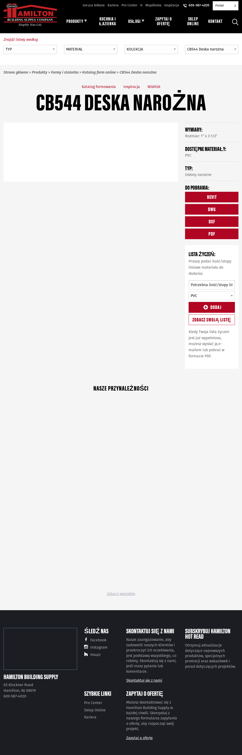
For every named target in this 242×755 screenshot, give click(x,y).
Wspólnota (153, 5)
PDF (211, 233)
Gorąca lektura (94, 5)
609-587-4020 (199, 5)
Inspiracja (171, 5)
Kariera (113, 5)
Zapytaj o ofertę (139, 738)
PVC (188, 155)
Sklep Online (95, 710)
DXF (212, 221)
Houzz (95, 654)
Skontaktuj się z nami (144, 680)
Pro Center (129, 5)
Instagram (99, 647)
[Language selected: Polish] (225, 5)
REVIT (212, 196)
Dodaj (211, 306)
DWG (212, 209)
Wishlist (153, 86)
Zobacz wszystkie (121, 594)
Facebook (98, 640)
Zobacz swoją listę (211, 319)
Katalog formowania (99, 86)
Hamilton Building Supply (31, 676)
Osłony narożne (198, 174)
